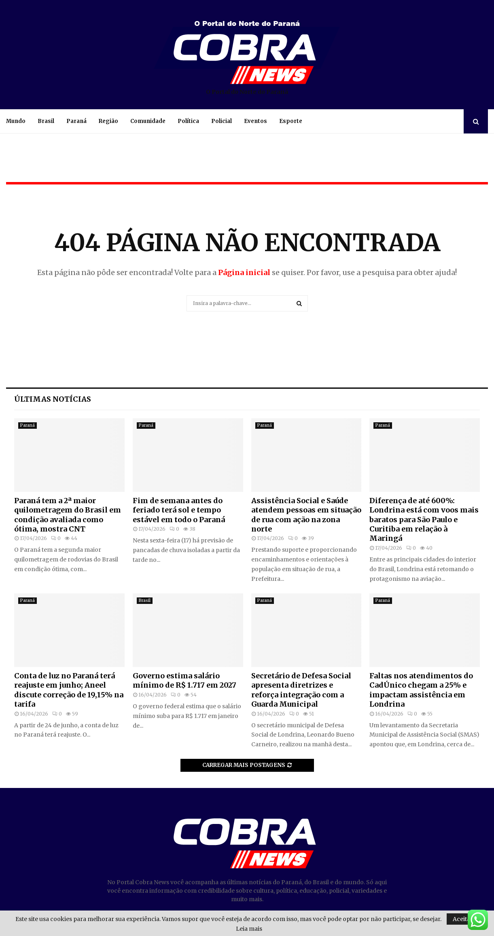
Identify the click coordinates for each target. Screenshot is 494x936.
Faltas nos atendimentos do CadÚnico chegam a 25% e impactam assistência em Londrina (421, 690)
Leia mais (249, 929)
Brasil (46, 121)
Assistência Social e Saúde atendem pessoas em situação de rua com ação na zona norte (306, 515)
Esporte (290, 121)
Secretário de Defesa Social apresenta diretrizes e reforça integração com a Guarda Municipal (301, 690)
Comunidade (147, 121)
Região (108, 121)
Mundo (15, 121)
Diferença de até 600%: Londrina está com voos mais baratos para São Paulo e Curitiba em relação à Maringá (424, 519)
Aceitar (463, 919)
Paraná (76, 121)
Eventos (255, 121)
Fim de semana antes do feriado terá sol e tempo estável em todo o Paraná (179, 510)
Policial (221, 121)
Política (188, 121)
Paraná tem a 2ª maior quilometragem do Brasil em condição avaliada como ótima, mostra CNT (67, 515)
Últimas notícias (52, 399)
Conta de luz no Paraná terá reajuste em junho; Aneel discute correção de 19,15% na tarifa (68, 690)
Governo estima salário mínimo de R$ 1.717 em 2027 (184, 680)
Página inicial (244, 272)
